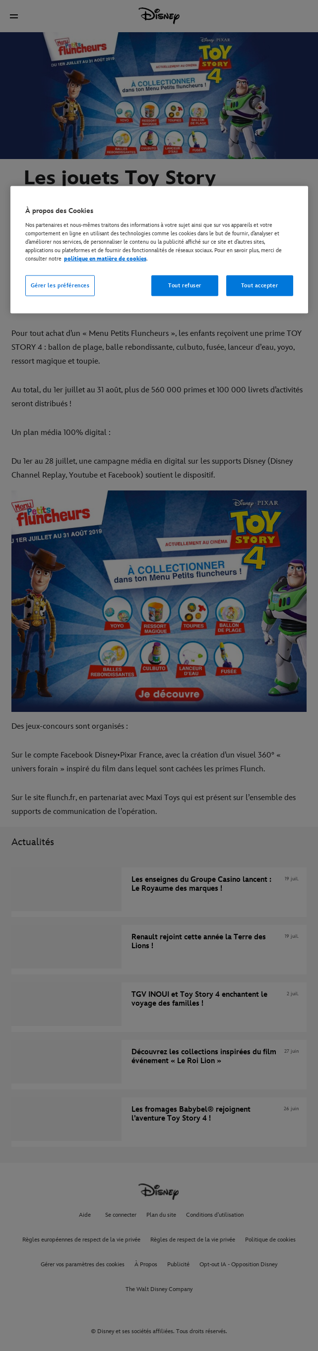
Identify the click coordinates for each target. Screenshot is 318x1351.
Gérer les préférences (60, 285)
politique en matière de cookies (105, 259)
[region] (159, 250)
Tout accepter (259, 285)
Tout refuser (184, 285)
